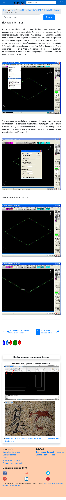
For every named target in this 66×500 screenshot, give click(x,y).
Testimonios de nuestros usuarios (50, 452)
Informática (21, 10)
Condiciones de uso (50, 483)
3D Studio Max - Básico (51, 10)
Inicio (4, 10)
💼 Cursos (11, 10)
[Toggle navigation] (4, 2)
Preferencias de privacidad (14, 463)
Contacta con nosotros (45, 455)
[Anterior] (20, 332)
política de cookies (15, 485)
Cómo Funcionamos (11, 452)
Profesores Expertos (11, 460)
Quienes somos (9, 455)
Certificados (8, 458)
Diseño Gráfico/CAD (34, 10)
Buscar (49, 17)
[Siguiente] (50, 332)
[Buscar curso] (41, 2)
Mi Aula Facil (59, 2)
